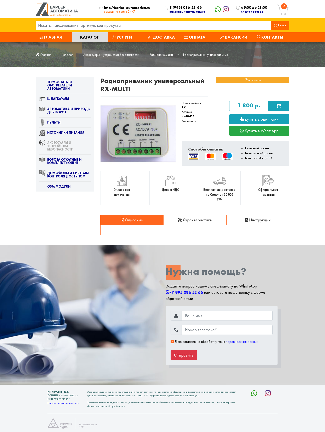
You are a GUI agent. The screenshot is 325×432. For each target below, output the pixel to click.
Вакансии (233, 37)
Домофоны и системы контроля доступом (64, 175)
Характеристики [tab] (195, 220)
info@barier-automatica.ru (127, 8)
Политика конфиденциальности (63, 403)
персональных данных (242, 341)
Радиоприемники (161, 54)
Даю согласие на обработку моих (214, 341)
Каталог (87, 37)
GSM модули (55, 187)
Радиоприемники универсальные (205, 54)
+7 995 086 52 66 (184, 292)
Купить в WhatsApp (259, 130)
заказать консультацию (187, 11)
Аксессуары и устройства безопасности (111, 54)
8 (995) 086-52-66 (186, 8)
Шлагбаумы (54, 100)
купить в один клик (259, 119)
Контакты (269, 37)
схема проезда (252, 11)
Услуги (122, 37)
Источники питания (61, 133)
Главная (50, 37)
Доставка (161, 37)
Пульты (50, 123)
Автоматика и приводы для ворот (64, 111)
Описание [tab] (132, 220)
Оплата (194, 37)
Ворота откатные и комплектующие (60, 162)
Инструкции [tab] (258, 220)
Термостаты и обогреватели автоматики (55, 86)
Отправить (184, 355)
